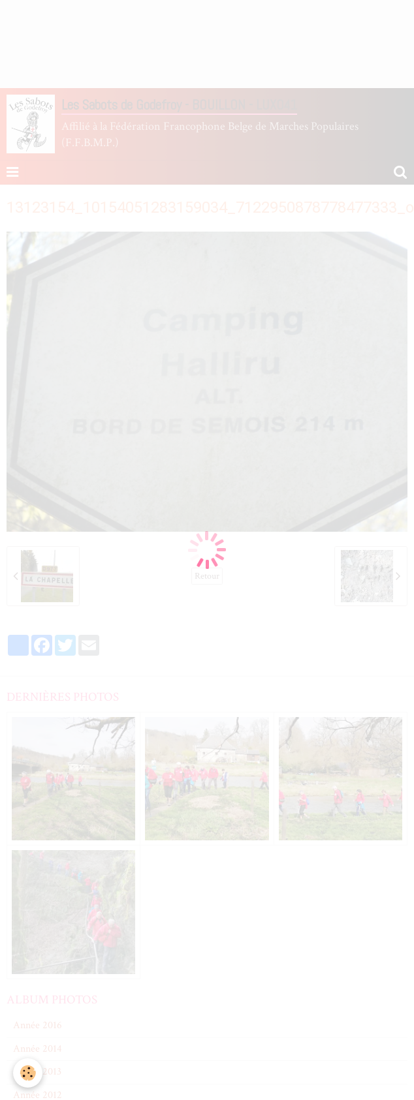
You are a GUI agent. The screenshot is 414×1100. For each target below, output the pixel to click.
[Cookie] (27, 1073)
